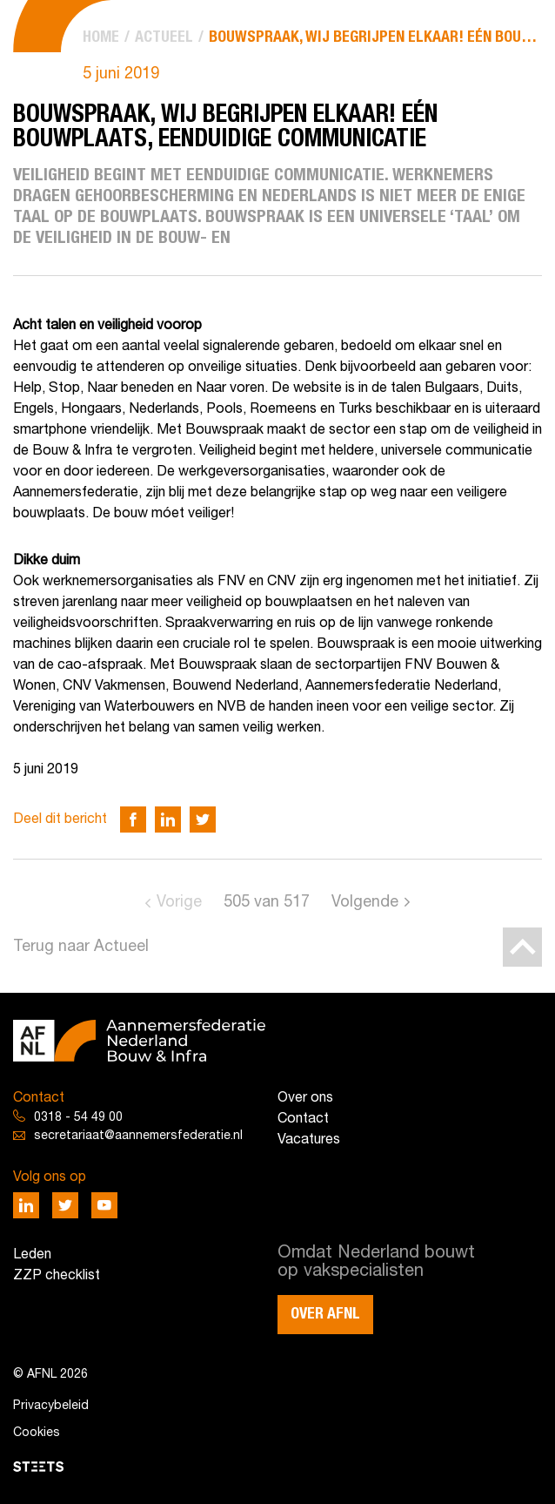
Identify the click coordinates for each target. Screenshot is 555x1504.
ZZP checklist (56, 1276)
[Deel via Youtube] (104, 1205)
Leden (32, 1255)
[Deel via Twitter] (203, 819)
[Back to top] (522, 947)
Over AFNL (325, 1314)
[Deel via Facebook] (133, 819)
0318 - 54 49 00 (78, 1117)
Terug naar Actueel (81, 947)
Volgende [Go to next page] (364, 902)
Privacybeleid (51, 1406)
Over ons (305, 1098)
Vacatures (309, 1140)
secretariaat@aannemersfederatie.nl (138, 1136)
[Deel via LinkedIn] (168, 819)
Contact (303, 1119)
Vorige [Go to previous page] (179, 902)
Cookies (36, 1433)
